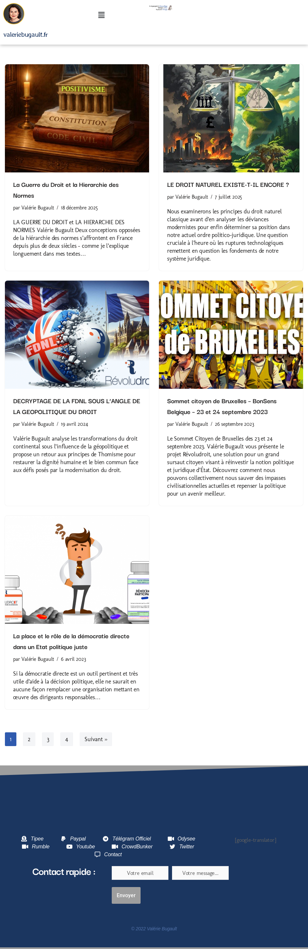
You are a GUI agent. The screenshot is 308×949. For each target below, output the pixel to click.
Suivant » (96, 739)
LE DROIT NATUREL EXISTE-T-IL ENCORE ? (228, 184)
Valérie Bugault (37, 208)
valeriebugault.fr (25, 34)
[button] (101, 15)
